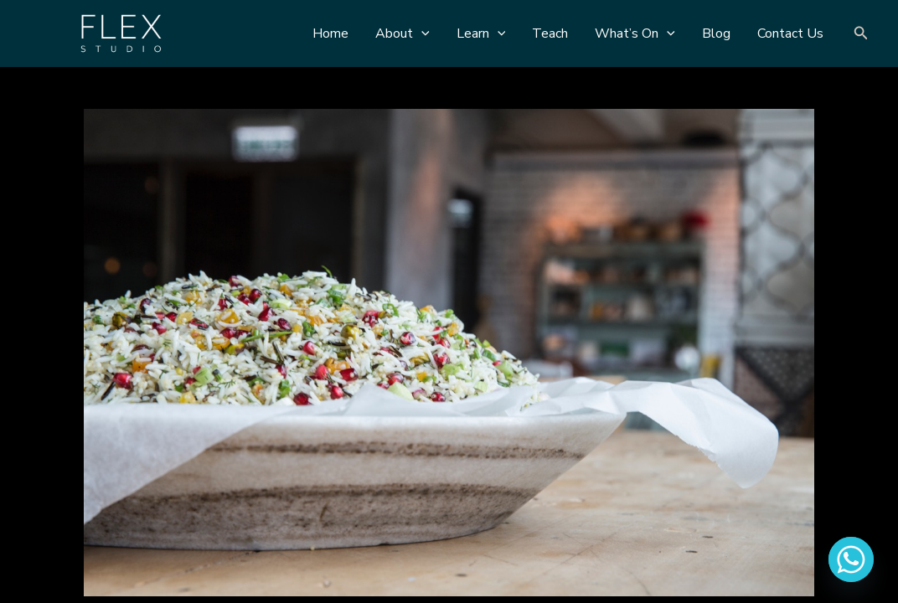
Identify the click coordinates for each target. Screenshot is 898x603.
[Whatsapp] (851, 559)
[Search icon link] (861, 34)
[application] (421, 33)
